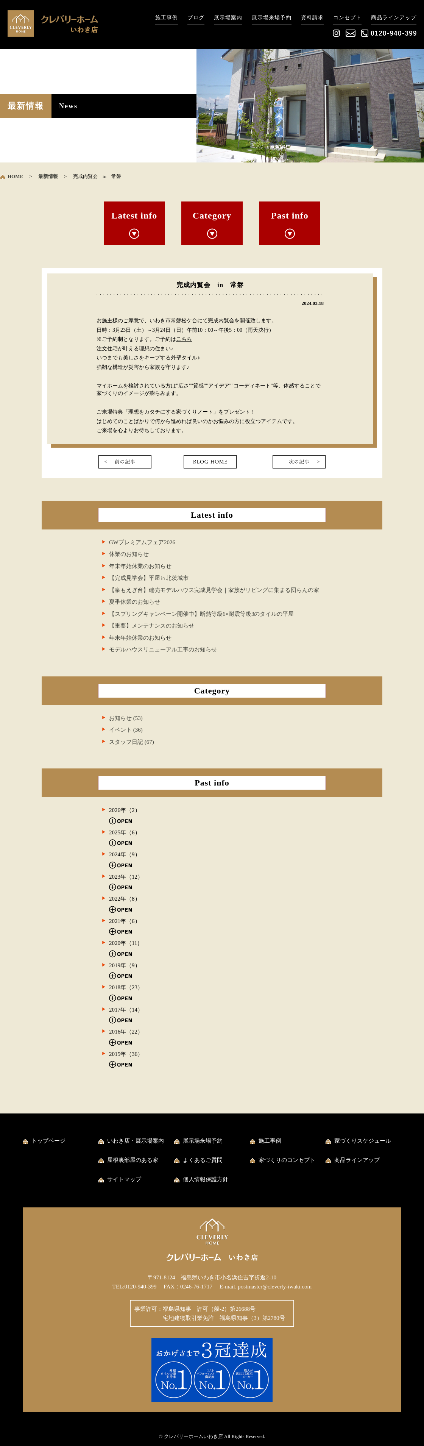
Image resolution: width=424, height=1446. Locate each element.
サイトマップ (124, 1179)
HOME (15, 176)
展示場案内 (228, 17)
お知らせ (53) (126, 718)
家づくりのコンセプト (287, 1160)
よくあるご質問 (203, 1160)
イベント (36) (126, 730)
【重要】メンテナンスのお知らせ (151, 626)
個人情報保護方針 (205, 1179)
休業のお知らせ (129, 554)
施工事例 (166, 17)
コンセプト (347, 17)
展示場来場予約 (272, 17)
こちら (184, 339)
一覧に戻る (210, 461)
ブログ (195, 17)
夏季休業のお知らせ (134, 602)
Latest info (134, 215)
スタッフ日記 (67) (131, 742)
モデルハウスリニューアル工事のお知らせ (163, 649)
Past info (290, 215)
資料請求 (312, 17)
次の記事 (299, 461)
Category (212, 215)
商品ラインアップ (393, 17)
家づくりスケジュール (362, 1141)
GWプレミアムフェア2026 (142, 542)
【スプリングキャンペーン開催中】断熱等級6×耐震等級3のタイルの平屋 (201, 614)
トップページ (48, 1141)
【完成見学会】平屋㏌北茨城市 (149, 578)
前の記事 (124, 461)
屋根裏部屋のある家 (132, 1160)
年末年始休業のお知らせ (140, 566)
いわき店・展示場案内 (135, 1141)
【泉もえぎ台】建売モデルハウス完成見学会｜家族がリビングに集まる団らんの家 (214, 590)
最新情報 (48, 176)
